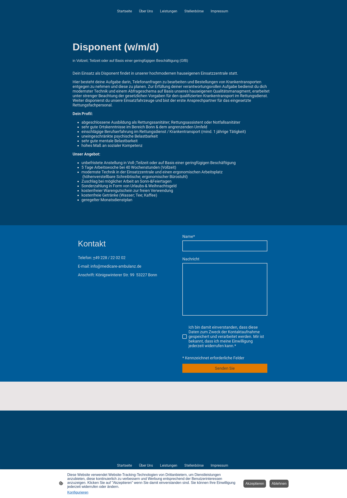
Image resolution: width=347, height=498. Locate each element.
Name (188, 236)
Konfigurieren (77, 492)
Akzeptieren (254, 483)
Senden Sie (225, 368)
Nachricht (190, 259)
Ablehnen (279, 483)
